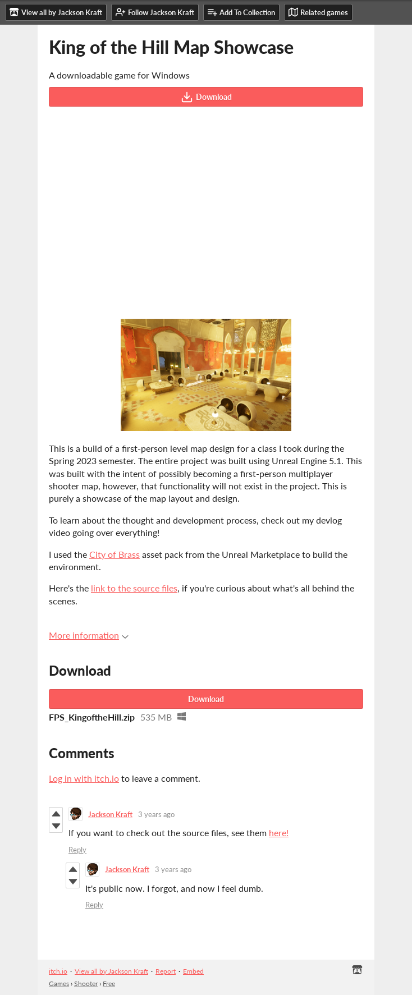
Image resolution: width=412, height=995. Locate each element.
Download (206, 97)
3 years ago (156, 814)
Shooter (86, 983)
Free (109, 983)
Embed (193, 971)
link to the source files (134, 588)
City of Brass (114, 554)
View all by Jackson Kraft (111, 971)
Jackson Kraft (110, 814)
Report (165, 971)
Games (59, 983)
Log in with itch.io (84, 778)
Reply (77, 849)
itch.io (58, 971)
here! (279, 832)
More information (89, 635)
